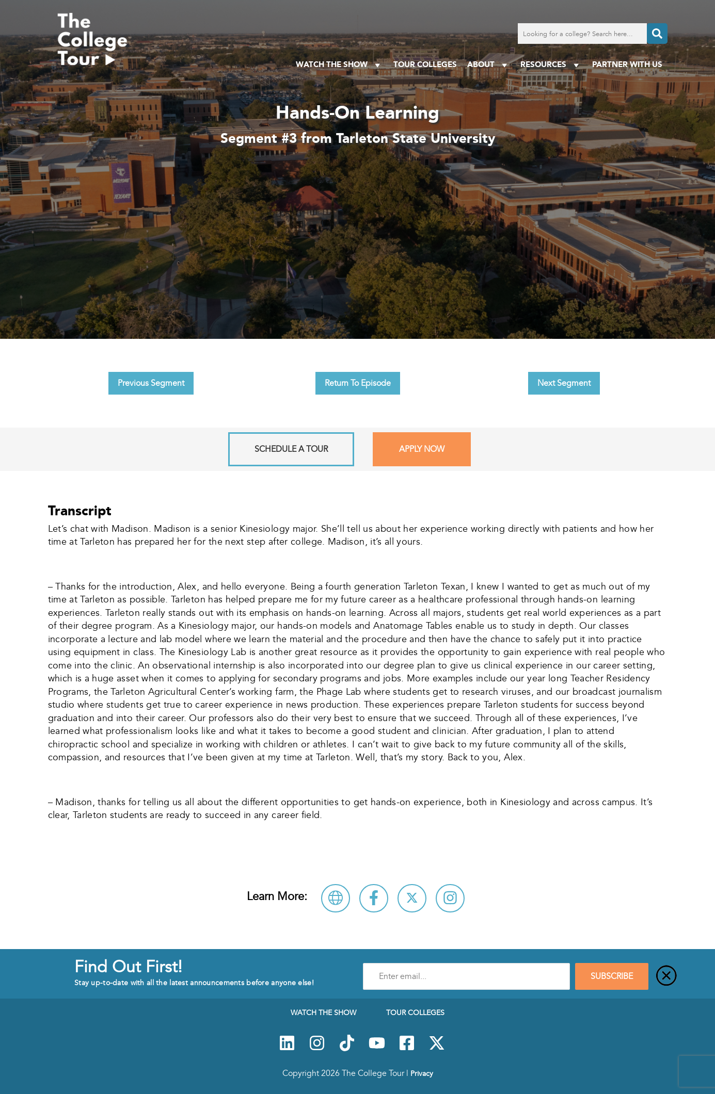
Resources (551, 65)
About (488, 65)
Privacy (421, 1073)
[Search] (657, 33)
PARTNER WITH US (627, 64)
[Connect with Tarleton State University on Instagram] (450, 898)
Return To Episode (358, 383)
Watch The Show (339, 65)
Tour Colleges (425, 64)
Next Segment (564, 383)
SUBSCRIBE (612, 976)
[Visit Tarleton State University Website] (335, 898)
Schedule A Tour (291, 449)
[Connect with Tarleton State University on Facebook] (373, 898)
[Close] (666, 976)
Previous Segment (151, 383)
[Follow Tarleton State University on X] (412, 898)
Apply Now (421, 449)
